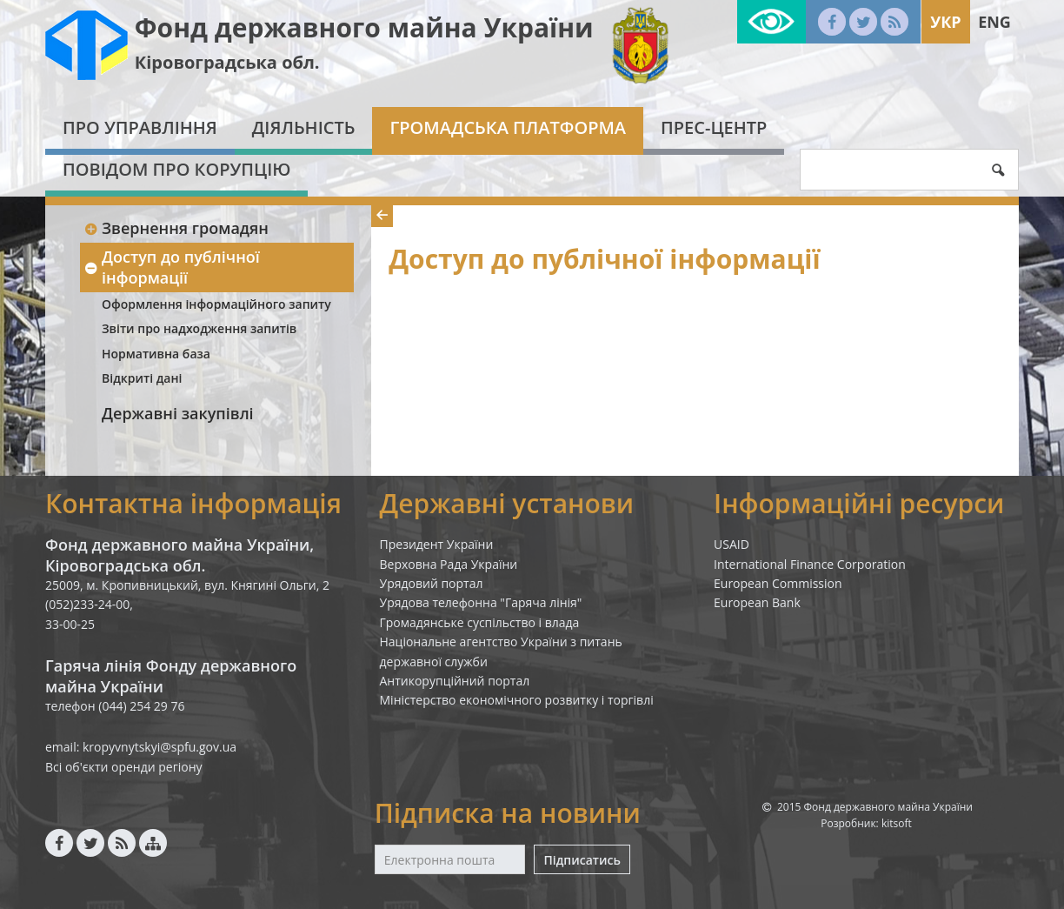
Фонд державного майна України (364, 27)
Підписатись (581, 860)
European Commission (778, 583)
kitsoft (896, 823)
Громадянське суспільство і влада (480, 622)
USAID (731, 544)
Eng (994, 21)
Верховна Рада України (449, 564)
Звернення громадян (176, 227)
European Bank (757, 602)
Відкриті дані (142, 378)
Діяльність (304, 127)
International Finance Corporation (810, 564)
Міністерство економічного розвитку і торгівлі (517, 700)
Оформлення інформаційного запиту (216, 304)
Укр (945, 21)
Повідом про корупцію (176, 169)
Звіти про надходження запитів (199, 328)
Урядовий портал (431, 583)
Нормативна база (156, 353)
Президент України (437, 544)
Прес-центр (714, 127)
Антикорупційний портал (455, 680)
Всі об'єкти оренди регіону (124, 767)
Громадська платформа (507, 127)
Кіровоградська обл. (227, 62)
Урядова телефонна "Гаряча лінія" (481, 602)
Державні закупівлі (178, 413)
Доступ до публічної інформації (171, 266)
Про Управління (140, 127)
